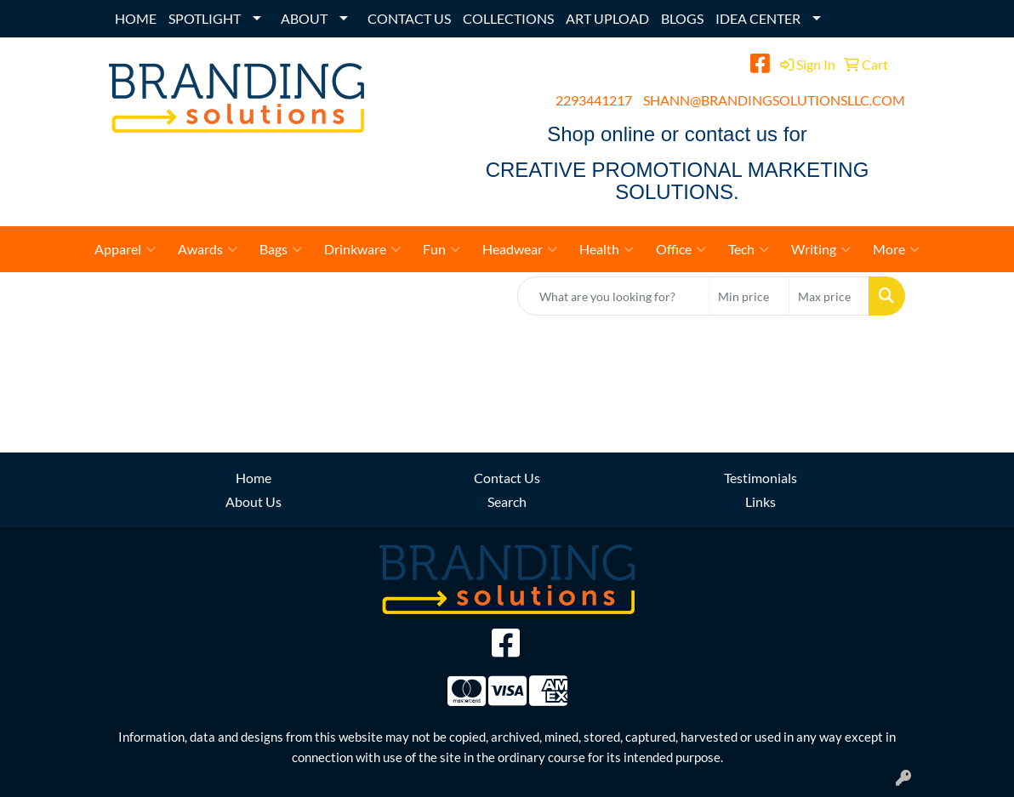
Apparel (125, 249)
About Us (253, 501)
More (896, 249)
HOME (136, 18)
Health (606, 249)
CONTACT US (409, 18)
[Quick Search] (613, 296)
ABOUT (304, 18)
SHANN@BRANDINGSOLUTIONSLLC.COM (774, 100)
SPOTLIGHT (204, 18)
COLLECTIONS (508, 18)
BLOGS (682, 18)
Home (253, 478)
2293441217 (593, 100)
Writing (821, 249)
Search (507, 501)
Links (760, 501)
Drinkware (362, 249)
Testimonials (760, 478)
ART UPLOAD (607, 18)
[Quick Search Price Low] (749, 296)
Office (681, 249)
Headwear (519, 249)
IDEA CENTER (757, 18)
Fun (441, 249)
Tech (748, 249)
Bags (280, 249)
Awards (207, 249)
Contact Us (507, 478)
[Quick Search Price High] (829, 296)
